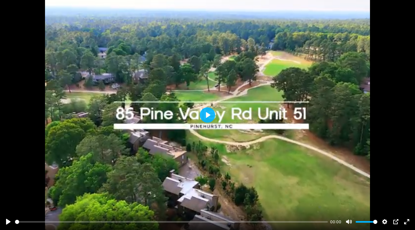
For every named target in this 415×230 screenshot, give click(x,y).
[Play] (8, 222)
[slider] (171, 222)
